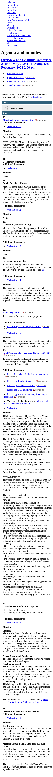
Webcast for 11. (14, 168)
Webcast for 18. (14, 718)
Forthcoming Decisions (17, 15)
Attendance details (15, 73)
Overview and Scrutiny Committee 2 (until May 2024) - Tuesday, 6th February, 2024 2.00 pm (26, 63)
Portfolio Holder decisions (19, 35)
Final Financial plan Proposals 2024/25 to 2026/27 (27, 354)
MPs (9, 43)
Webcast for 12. (14, 210)
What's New (12, 45)
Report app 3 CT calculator (25, 390)
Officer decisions (14, 30)
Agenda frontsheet (21, 77)
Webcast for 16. (14, 408)
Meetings (11, 25)
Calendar (11, 2)
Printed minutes (20, 85)
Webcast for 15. (14, 333)
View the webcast (17, 108)
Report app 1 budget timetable (27, 381)
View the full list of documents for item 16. (26, 402)
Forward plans (13, 17)
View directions (34, 97)
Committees (12, 5)
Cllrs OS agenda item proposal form (26, 327)
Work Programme (18, 312)
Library (10, 23)
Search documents (15, 38)
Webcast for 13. (14, 246)
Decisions (11, 12)
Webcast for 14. (14, 280)
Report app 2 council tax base (26, 385)
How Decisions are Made (18, 20)
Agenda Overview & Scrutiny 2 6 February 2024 (25, 700)
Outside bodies (13, 28)
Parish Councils (14, 33)
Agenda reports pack (22, 81)
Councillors (12, 10)
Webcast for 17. (14, 623)
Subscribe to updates (16, 40)
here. (44, 270)
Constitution (12, 7)
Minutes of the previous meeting (24, 120)
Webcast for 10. (14, 126)
